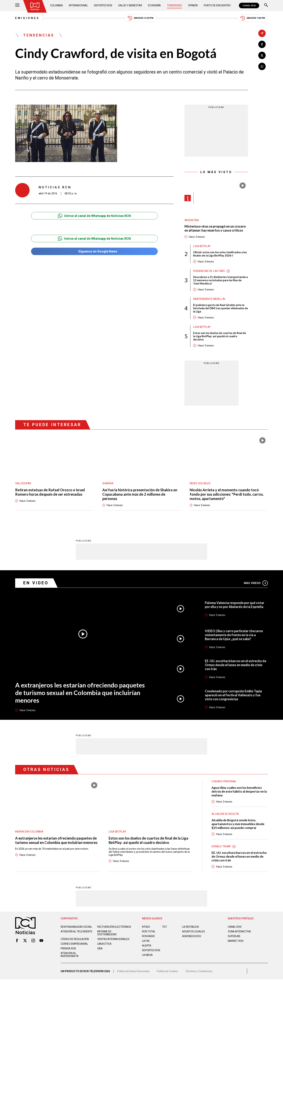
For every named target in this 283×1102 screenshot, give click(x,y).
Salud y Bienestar (130, 5)
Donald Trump (221, 846)
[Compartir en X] (262, 55)
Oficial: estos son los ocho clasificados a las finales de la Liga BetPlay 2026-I (220, 254)
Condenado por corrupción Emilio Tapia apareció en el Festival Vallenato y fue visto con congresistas (233, 695)
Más (256, 583)
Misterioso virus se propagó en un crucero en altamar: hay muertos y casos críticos (215, 228)
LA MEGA (147, 954)
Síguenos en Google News (94, 251)
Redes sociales (200, 483)
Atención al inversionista (70, 954)
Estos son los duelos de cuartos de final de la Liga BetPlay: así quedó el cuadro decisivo (219, 336)
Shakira (107, 483)
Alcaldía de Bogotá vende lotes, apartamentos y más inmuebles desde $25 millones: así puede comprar (238, 823)
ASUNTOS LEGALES (193, 931)
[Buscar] (266, 5)
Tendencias (174, 5)
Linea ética (104, 943)
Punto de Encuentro (217, 5)
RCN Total (148, 931)
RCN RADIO (148, 936)
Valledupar (23, 483)
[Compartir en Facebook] (262, 44)
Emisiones (27, 18)
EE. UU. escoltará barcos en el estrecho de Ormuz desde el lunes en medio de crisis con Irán (235, 665)
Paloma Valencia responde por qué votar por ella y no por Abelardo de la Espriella (234, 605)
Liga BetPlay (202, 246)
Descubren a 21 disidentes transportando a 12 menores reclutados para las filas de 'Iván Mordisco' (220, 280)
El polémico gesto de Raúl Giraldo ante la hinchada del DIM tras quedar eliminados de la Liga (220, 308)
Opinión (193, 5)
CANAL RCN (249, 5)
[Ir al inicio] (35, 6)
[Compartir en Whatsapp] (262, 66)
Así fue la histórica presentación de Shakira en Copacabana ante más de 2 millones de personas (139, 494)
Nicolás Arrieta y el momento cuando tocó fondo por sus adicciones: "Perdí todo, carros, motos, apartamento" (227, 494)
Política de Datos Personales (133, 971)
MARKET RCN (235, 940)
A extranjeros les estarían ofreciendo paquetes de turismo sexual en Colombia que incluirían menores (80, 692)
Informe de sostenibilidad (107, 933)
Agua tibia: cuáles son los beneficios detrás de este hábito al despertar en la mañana (239, 791)
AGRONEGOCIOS (191, 936)
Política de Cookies (167, 971)
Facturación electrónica (114, 926)
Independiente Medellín (209, 299)
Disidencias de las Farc (209, 271)
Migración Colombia (29, 831)
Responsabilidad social (76, 926)
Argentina (191, 220)
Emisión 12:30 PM (140, 18)
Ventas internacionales (113, 938)
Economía (154, 5)
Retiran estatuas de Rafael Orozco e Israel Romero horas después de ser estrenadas (50, 492)
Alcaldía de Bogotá (225, 813)
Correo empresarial (74, 943)
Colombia (56, 5)
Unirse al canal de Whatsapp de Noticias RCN (94, 216)
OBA (100, 948)
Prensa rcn (68, 948)
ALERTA (146, 945)
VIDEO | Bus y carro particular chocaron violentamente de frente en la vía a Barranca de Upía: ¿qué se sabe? (234, 635)
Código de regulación (75, 938)
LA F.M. (146, 940)
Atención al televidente (76, 931)
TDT (164, 926)
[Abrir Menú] (17, 5)
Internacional (78, 5)
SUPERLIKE (234, 936)
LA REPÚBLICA (190, 926)
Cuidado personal (224, 781)
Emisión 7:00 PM (252, 18)
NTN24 (146, 926)
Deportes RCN (103, 5)
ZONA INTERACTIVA (239, 931)
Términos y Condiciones (198, 971)
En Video (36, 582)
